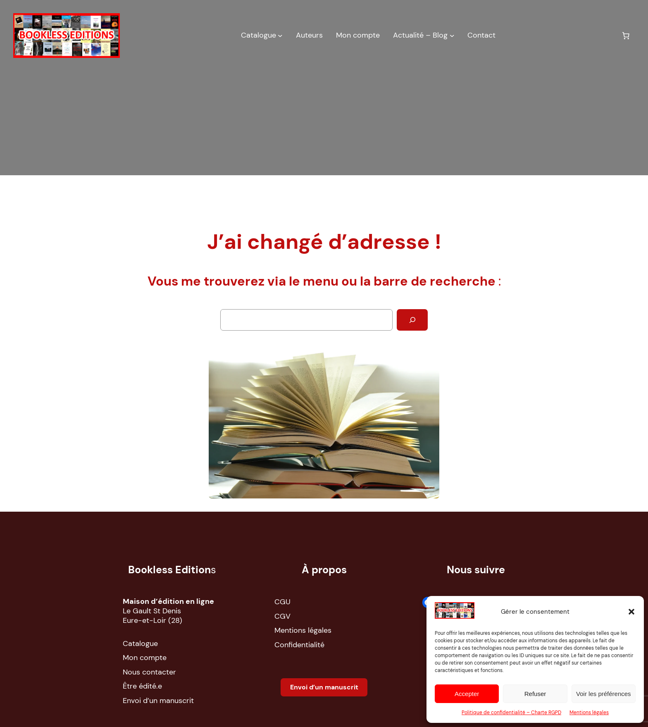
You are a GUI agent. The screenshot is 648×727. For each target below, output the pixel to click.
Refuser (535, 693)
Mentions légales (589, 712)
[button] (631, 612)
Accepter (467, 693)
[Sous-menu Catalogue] (280, 35)
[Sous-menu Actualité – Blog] (452, 35)
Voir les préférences (603, 693)
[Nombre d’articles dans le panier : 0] (626, 35)
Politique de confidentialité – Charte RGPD (511, 712)
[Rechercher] (412, 319)
